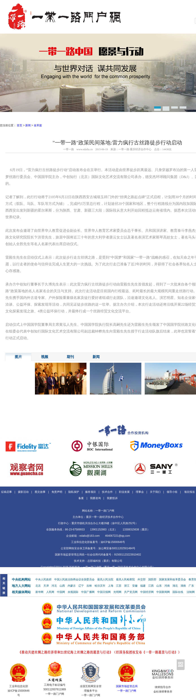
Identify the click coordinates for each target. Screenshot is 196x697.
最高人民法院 (105, 579)
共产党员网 (131, 592)
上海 (110, 585)
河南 (167, 585)
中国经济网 (147, 592)
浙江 (126, 585)
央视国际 (73, 592)
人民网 (50, 592)
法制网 (191, 592)
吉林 (89, 585)
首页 (19, 125)
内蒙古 (72, 585)
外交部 (142, 579)
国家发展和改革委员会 (172, 579)
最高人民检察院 (125, 579)
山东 (159, 585)
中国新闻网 (163, 592)
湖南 (183, 585)
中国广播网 (88, 592)
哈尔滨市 (100, 585)
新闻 (28, 125)
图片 (18, 357)
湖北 (175, 585)
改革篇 (38, 125)
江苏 (118, 585)
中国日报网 (104, 592)
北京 (38, 585)
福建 (143, 585)
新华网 (39, 592)
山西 (62, 585)
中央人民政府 (43, 579)
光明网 (117, 592)
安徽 (135, 585)
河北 (54, 585)
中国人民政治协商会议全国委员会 (74, 579)
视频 (44, 357)
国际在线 (177, 592)
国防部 (152, 579)
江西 (151, 585)
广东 (191, 585)
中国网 (61, 592)
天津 (46, 585)
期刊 (70, 357)
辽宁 (81, 585)
